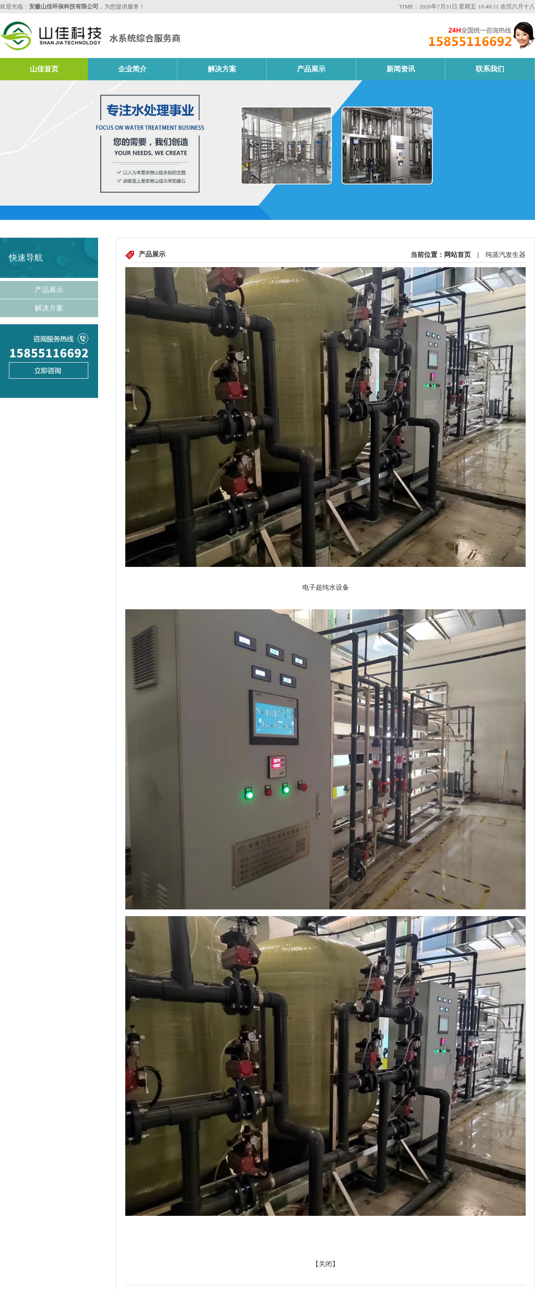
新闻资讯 (401, 69)
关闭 (325, 1264)
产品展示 (311, 69)
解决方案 (222, 69)
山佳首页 (44, 69)
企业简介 (132, 69)
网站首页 (457, 254)
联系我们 (490, 69)
